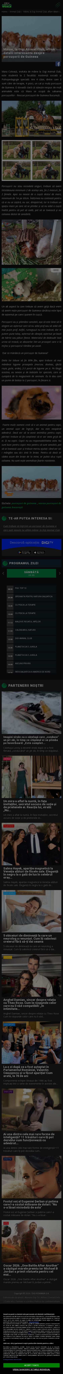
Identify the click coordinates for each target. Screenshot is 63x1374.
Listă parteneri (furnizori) (12, 1359)
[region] (31, 1339)
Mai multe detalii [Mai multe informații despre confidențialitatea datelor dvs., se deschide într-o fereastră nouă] (34, 1322)
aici (29, 1333)
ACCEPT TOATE (31, 1365)
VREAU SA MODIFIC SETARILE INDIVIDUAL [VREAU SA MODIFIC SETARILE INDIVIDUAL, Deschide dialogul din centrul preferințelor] (31, 1369)
